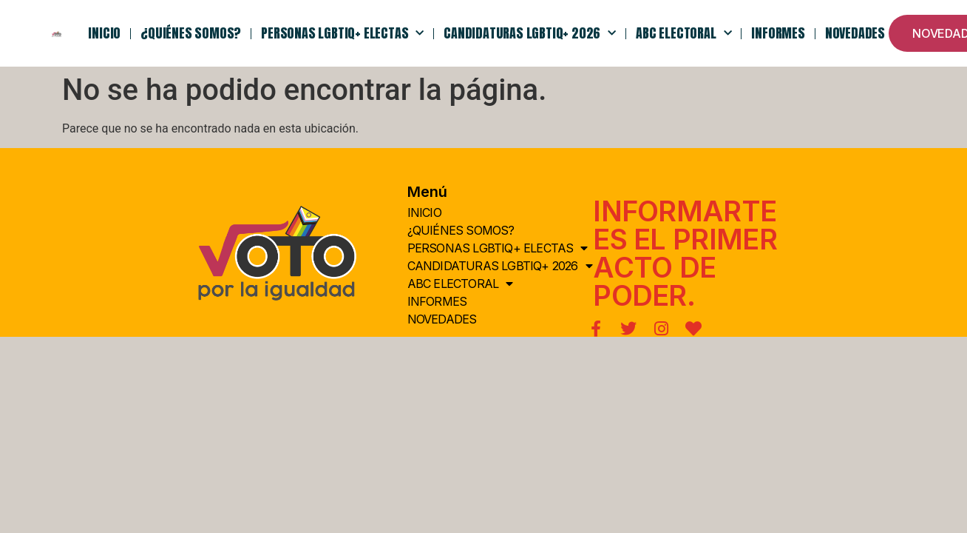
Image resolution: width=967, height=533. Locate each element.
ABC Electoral (683, 33)
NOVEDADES (855, 33)
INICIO (104, 33)
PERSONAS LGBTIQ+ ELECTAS (342, 33)
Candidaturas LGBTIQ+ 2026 (530, 33)
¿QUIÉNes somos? (190, 33)
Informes (777, 33)
